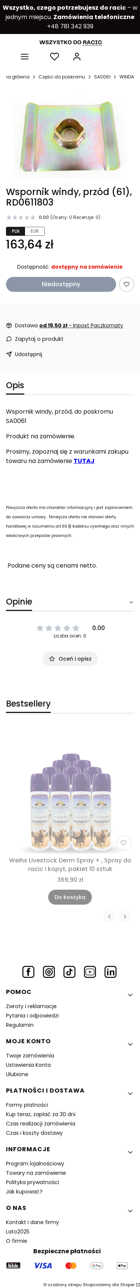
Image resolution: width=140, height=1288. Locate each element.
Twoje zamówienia (30, 1055)
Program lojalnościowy (35, 1163)
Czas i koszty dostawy (34, 1133)
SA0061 (102, 77)
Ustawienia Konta (28, 1065)
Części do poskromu (61, 77)
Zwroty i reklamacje (31, 1006)
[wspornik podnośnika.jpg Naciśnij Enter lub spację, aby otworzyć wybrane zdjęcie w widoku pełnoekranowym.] (70, 136)
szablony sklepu (65, 1285)
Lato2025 (17, 1231)
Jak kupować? (24, 1191)
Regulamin (20, 1025)
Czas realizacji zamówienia (40, 1123)
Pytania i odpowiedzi (32, 1015)
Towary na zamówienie (36, 1173)
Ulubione (17, 1074)
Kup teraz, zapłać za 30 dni (40, 1114)
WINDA (126, 77)
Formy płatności (27, 1105)
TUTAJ (84, 461)
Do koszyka (70, 897)
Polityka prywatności (32, 1182)
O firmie (16, 1241)
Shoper (127, 1285)
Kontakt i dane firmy (32, 1222)
